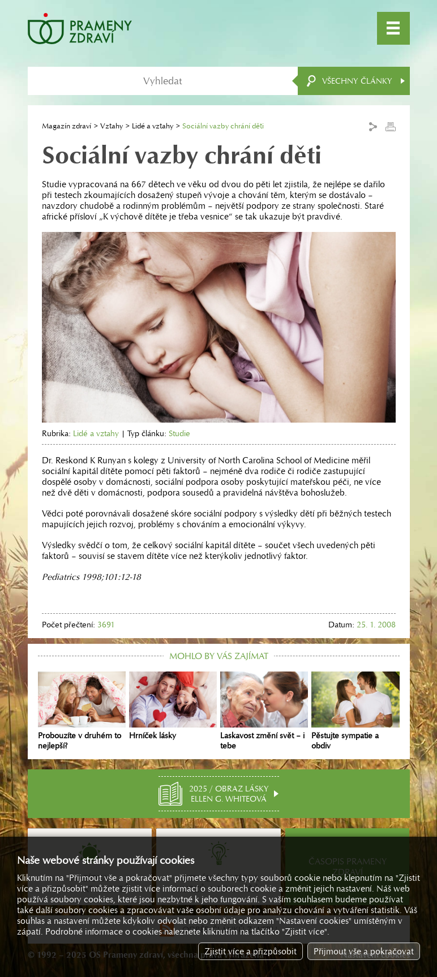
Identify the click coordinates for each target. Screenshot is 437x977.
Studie (179, 433)
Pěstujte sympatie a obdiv (355, 711)
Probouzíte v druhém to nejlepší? (82, 711)
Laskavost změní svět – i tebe (264, 711)
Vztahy (111, 126)
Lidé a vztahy (152, 126)
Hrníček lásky (173, 706)
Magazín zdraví (66, 126)
